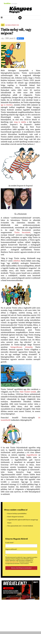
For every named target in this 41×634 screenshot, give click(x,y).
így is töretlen (7, 105)
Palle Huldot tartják (28, 392)
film (6, 25)
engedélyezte (31, 455)
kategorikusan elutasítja (22, 347)
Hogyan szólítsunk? (11, 549)
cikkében (16, 261)
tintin (17, 25)
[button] (2, 17)
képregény (13, 25)
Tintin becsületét (22, 232)
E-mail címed (9, 543)
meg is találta (20, 122)
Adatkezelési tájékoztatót (11, 562)
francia (9, 25)
